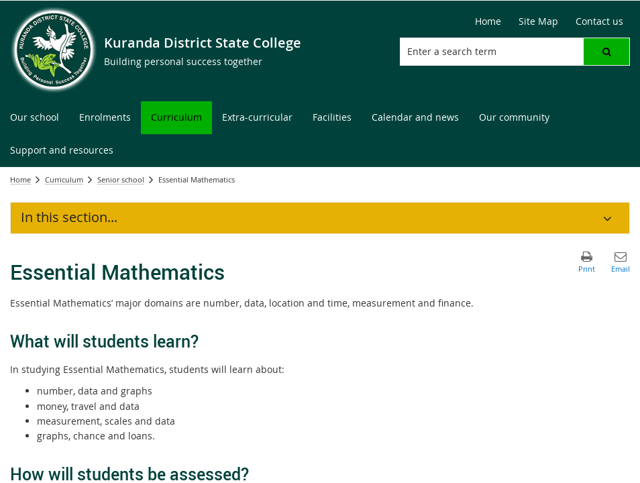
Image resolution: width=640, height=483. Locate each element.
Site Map (538, 21)
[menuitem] (34, 117)
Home (488, 21)
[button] (606, 51)
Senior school (120, 179)
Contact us (599, 21)
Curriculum (64, 179)
